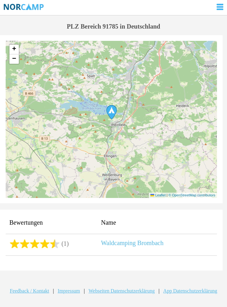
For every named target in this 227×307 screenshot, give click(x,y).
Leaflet (157, 195)
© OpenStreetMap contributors (191, 195)
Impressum (69, 290)
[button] (111, 112)
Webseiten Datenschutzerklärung (122, 290)
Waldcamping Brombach (132, 242)
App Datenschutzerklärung (190, 290)
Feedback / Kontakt (29, 290)
